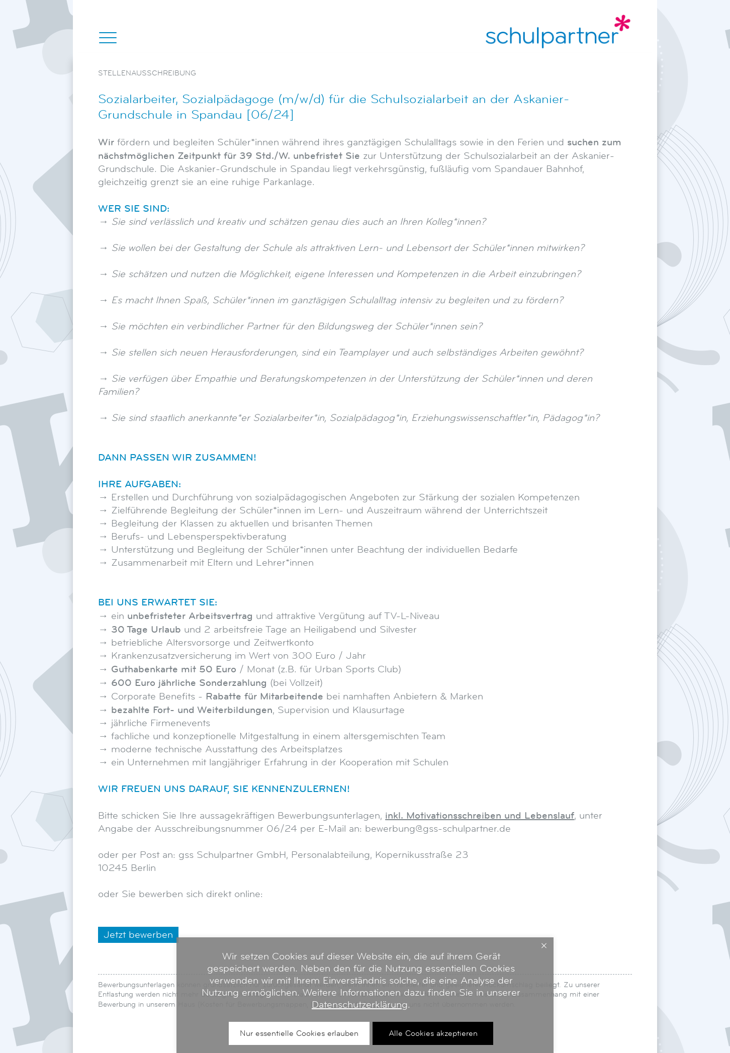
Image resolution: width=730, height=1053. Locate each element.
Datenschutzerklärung (360, 1005)
